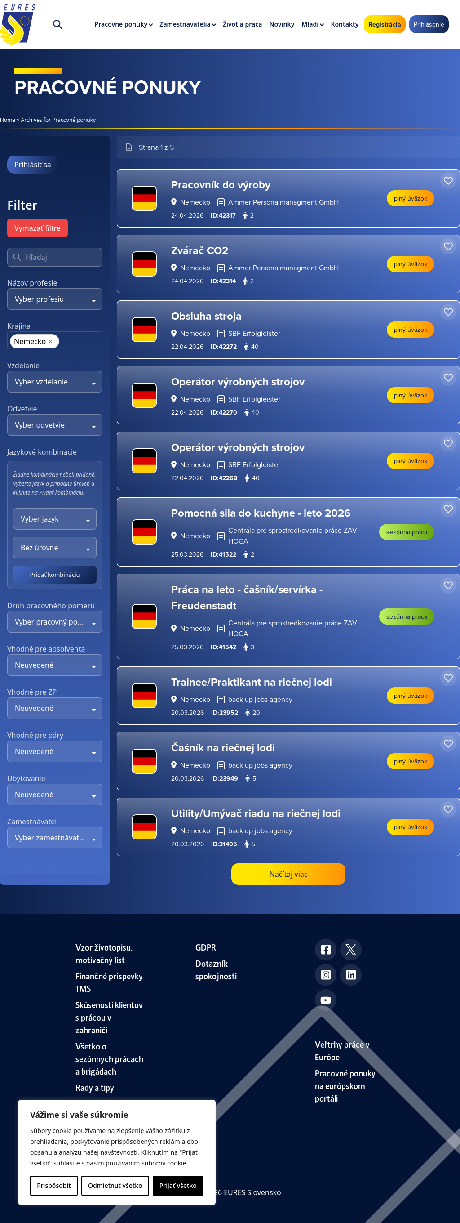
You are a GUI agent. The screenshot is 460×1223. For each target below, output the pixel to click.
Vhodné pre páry (35, 735)
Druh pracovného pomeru (51, 606)
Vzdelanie (23, 365)
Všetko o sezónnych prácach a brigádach (109, 1058)
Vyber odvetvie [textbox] (40, 425)
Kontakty (344, 24)
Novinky (281, 24)
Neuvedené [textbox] (34, 665)
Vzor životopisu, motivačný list (104, 953)
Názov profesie (32, 283)
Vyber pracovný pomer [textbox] (53, 622)
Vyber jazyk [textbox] (40, 519)
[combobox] (54, 299)
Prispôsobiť (54, 1185)
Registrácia (384, 24)
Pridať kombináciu (55, 575)
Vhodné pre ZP (32, 692)
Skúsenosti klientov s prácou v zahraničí (109, 1017)
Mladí (309, 24)
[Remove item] (51, 341)
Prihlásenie (429, 24)
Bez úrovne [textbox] (39, 548)
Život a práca (242, 24)
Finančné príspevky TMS (109, 982)
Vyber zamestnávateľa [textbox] (52, 838)
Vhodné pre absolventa (46, 649)
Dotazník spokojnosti (216, 969)
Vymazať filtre (37, 228)
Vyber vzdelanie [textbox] (41, 382)
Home (7, 120)
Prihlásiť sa (32, 165)
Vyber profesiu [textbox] (39, 299)
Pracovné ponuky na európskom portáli (345, 1085)
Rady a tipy (94, 1087)
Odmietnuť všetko (115, 1185)
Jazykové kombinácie (42, 452)
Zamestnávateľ (32, 821)
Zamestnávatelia (184, 24)
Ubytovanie (26, 778)
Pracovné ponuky (121, 24)
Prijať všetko (178, 1185)
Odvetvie (22, 409)
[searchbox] (13, 342)
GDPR (205, 946)
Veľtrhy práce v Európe (342, 1050)
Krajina (19, 326)
